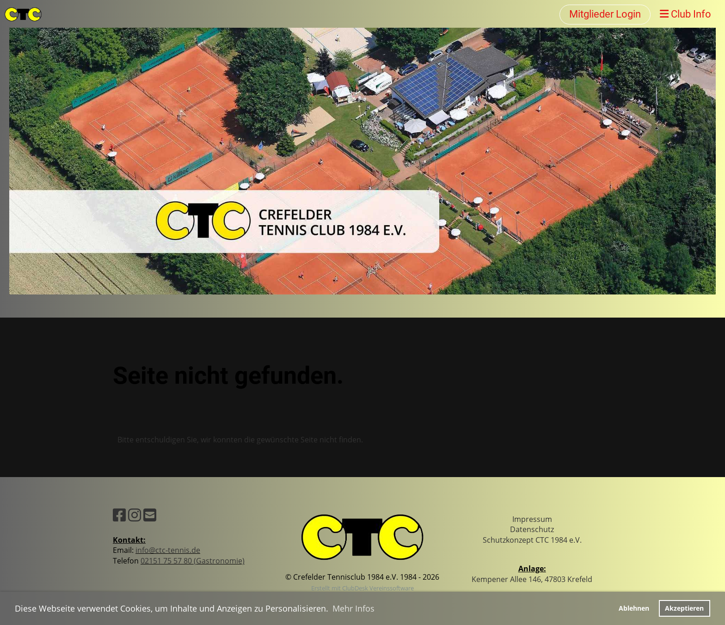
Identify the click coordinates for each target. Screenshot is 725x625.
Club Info (685, 14)
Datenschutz (532, 529)
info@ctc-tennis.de (167, 550)
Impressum (532, 519)
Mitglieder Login (605, 14)
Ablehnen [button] (634, 608)
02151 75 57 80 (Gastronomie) (193, 561)
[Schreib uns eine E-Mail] (149, 515)
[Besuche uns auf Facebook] (119, 515)
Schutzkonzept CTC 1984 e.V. (532, 540)
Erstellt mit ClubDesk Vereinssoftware (362, 588)
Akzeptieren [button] (684, 608)
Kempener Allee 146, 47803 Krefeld (532, 579)
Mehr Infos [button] (353, 608)
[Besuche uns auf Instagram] (134, 515)
